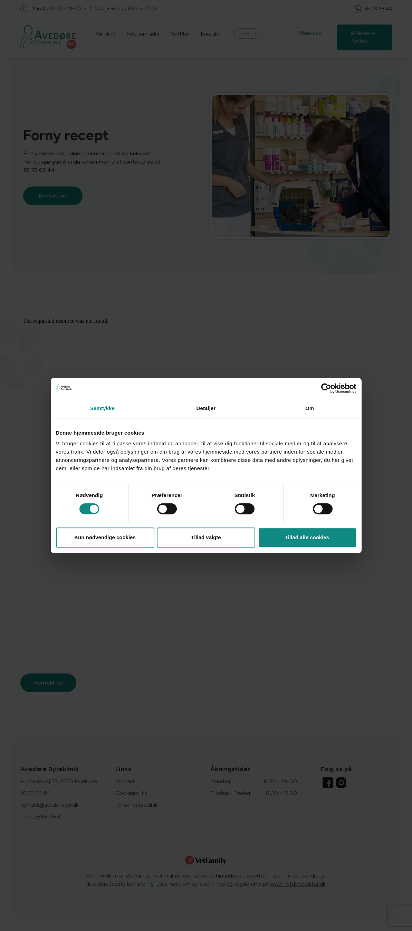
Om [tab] (309, 408)
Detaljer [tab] (206, 408)
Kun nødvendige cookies (105, 537)
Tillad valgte (206, 537)
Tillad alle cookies (307, 537)
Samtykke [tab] (102, 408)
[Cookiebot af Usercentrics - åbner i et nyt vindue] (326, 388)
